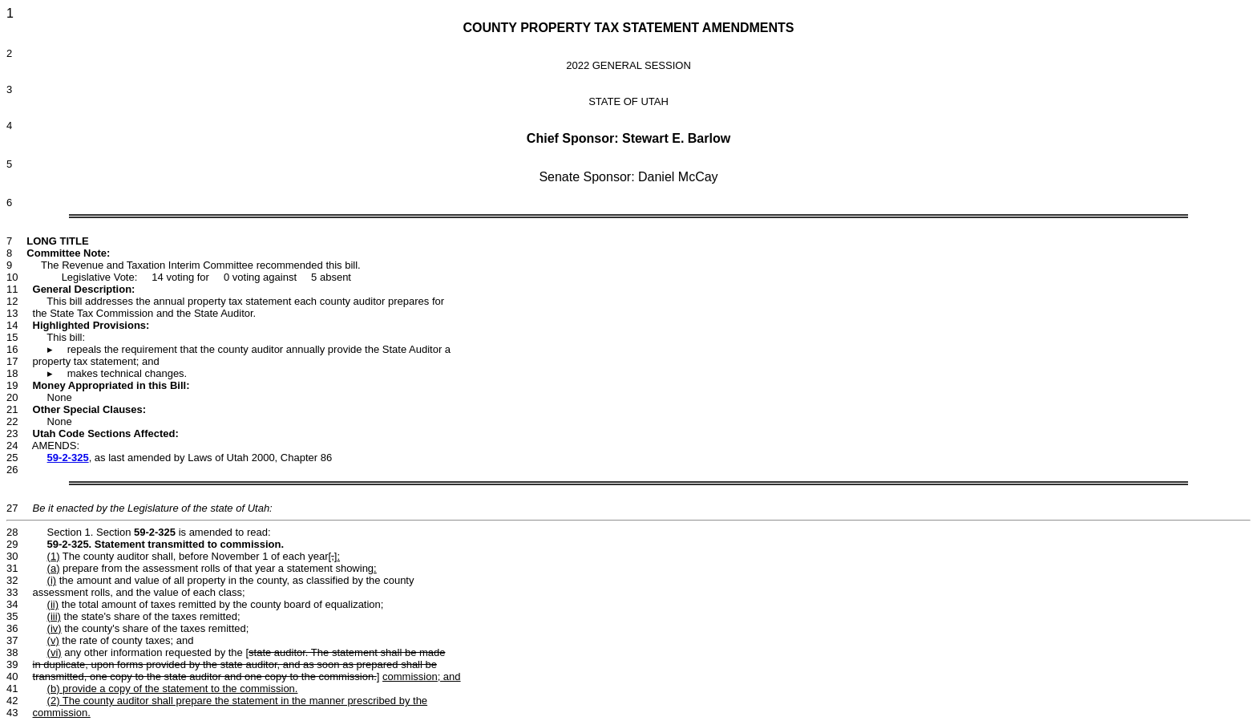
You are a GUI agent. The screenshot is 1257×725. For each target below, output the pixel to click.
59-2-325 (68, 458)
